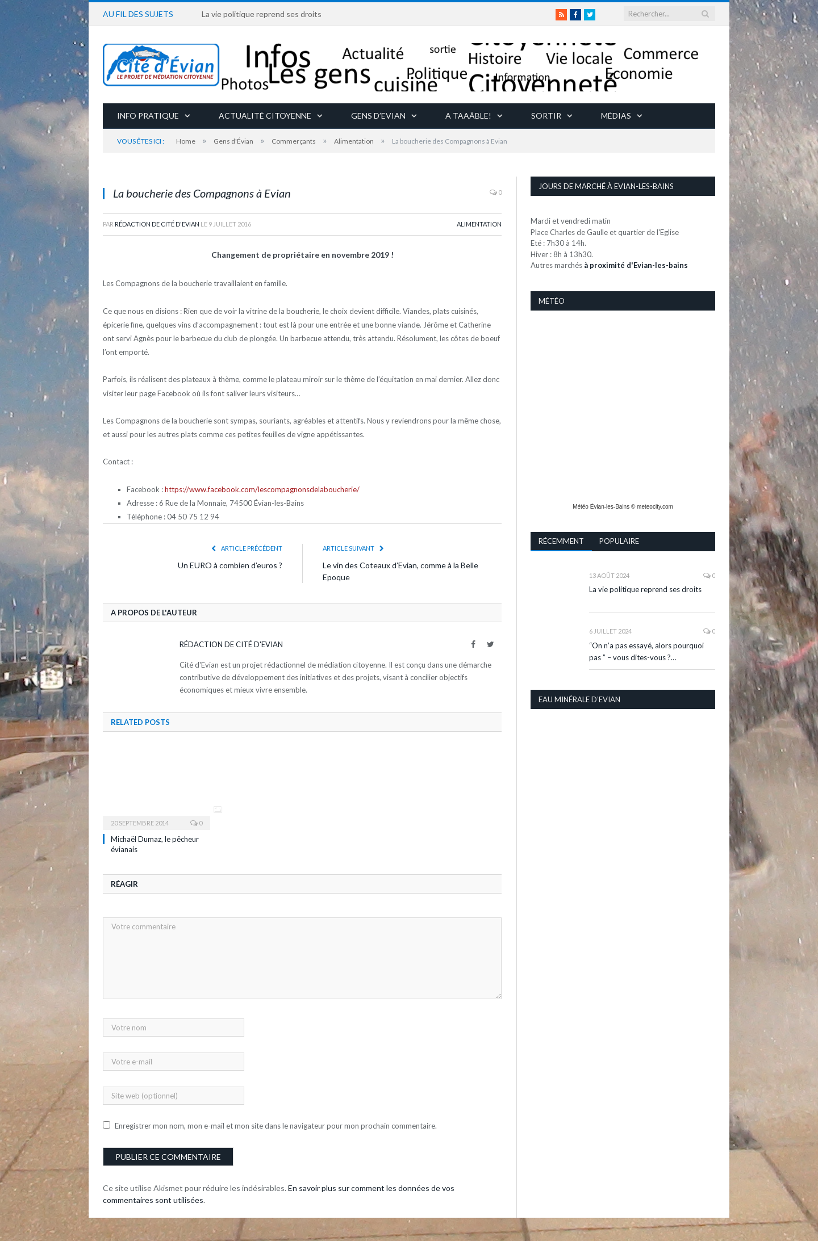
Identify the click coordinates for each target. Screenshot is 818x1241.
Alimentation (479, 223)
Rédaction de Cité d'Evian (157, 223)
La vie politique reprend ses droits (262, 14)
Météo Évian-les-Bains (601, 506)
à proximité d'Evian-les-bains (636, 264)
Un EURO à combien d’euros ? (230, 564)
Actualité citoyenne (265, 115)
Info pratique (148, 115)
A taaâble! (468, 115)
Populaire (620, 540)
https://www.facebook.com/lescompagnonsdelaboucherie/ (262, 488)
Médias (616, 115)
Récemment (561, 540)
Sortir (546, 115)
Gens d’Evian (378, 115)
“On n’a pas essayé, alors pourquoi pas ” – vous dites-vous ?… (646, 650)
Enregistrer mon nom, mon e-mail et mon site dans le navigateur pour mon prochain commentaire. (276, 1125)
